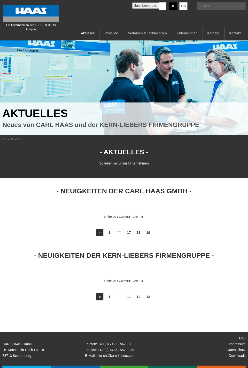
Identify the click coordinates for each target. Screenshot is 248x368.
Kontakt (235, 33)
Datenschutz (236, 350)
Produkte (111, 33)
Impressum (237, 344)
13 (148, 297)
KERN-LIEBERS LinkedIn (162, 6)
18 (139, 232)
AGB (242, 338)
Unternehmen (187, 33)
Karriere (213, 33)
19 (148, 232)
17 (129, 232)
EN (183, 6)
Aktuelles (88, 33)
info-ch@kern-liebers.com (116, 356)
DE (172, 6)
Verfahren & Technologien (147, 33)
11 (129, 297)
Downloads (237, 356)
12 (139, 297)
